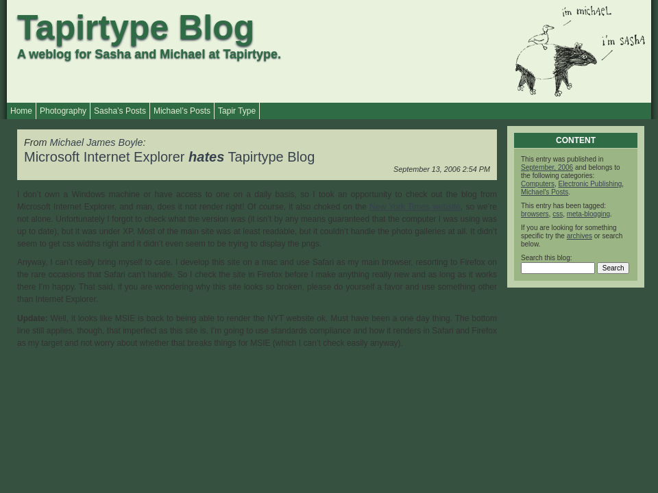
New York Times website (415, 207)
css (557, 214)
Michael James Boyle (96, 142)
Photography (63, 111)
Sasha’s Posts (120, 111)
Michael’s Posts (182, 111)
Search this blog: (546, 258)
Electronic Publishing (590, 184)
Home (21, 111)
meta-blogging (588, 214)
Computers (538, 184)
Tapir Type (237, 111)
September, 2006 (547, 167)
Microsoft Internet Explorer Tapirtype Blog (169, 156)
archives (579, 236)
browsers (535, 214)
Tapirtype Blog (135, 27)
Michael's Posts (544, 192)
